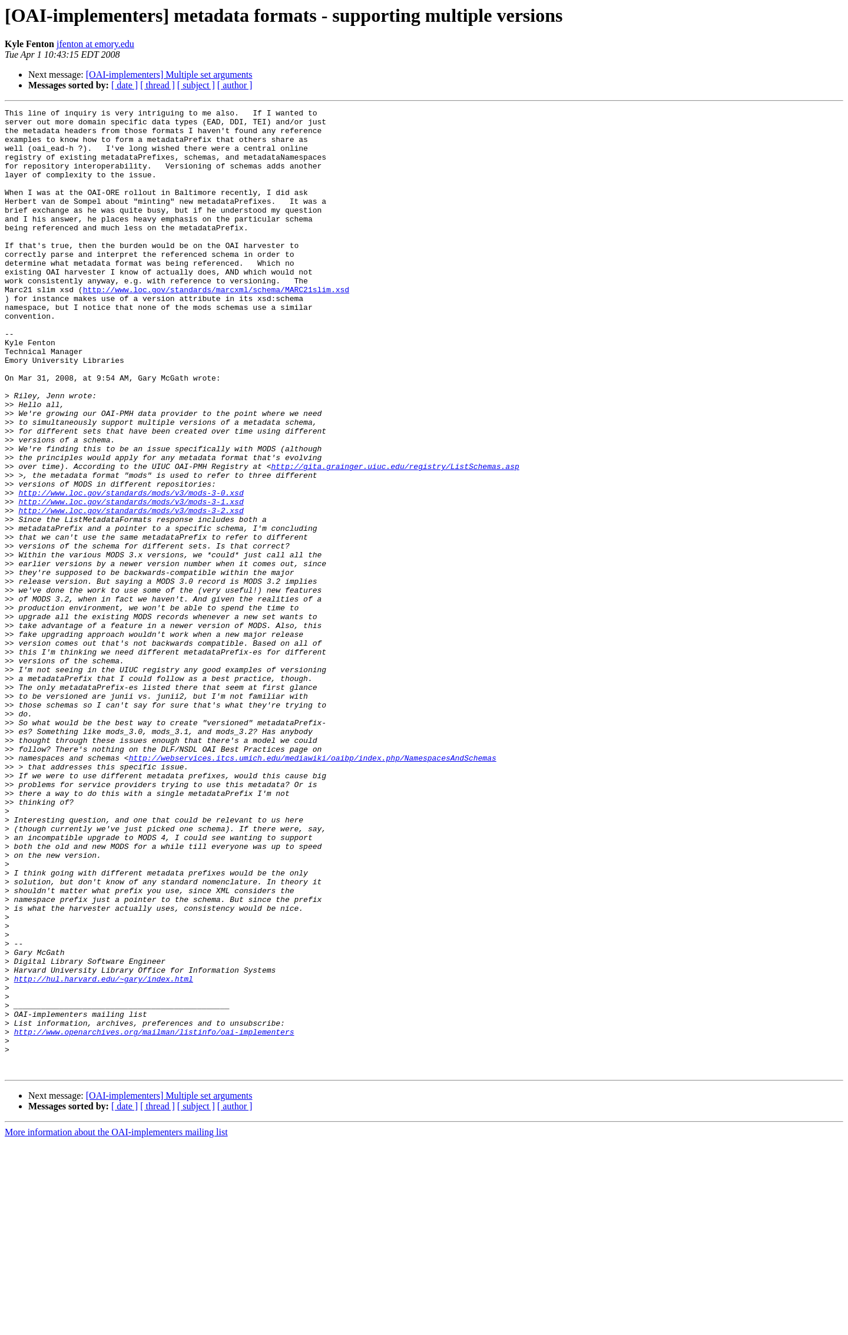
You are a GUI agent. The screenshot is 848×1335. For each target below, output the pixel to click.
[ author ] (235, 85)
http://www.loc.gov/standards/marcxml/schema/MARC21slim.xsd (216, 326)
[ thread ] (157, 85)
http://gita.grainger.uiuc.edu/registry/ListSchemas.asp (395, 538)
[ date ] (124, 85)
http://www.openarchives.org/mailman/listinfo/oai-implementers (154, 1217)
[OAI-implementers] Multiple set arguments (169, 75)
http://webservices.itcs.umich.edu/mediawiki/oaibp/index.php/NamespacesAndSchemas (312, 888)
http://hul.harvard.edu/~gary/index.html (103, 1153)
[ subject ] (196, 85)
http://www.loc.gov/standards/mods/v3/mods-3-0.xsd (130, 570)
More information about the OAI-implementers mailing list (116, 1325)
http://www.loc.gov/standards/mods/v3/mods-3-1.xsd (130, 581)
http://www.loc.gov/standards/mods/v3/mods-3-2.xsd (130, 591)
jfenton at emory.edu (95, 44)
